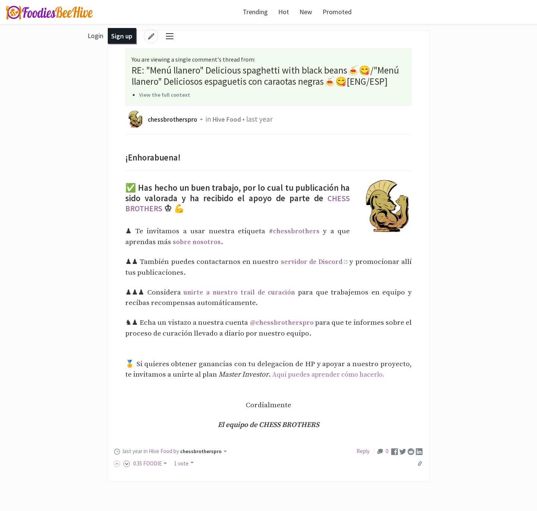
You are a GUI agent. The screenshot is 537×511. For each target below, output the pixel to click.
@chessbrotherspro (286, 322)
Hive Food (233, 119)
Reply (363, 451)
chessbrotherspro (179, 119)
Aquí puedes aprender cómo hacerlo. (333, 374)
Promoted (308, 11)
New (277, 11)
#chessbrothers (293, 231)
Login (453, 11)
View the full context (166, 94)
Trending (226, 11)
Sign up (479, 11)
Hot (254, 11)
